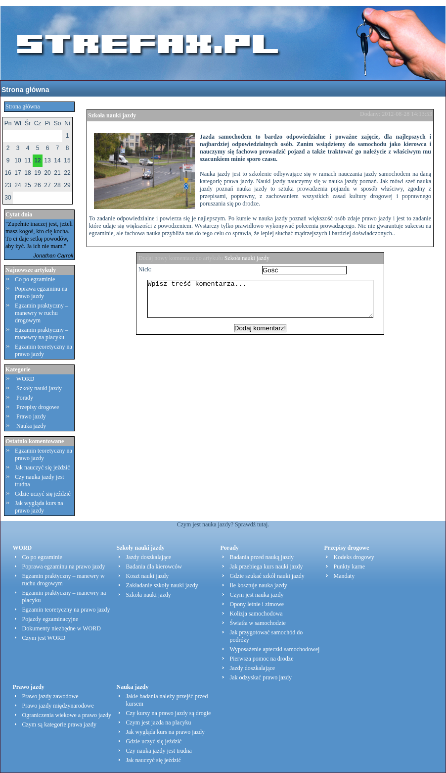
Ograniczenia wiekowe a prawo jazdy (67, 715)
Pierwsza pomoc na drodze (262, 658)
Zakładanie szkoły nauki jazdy (162, 585)
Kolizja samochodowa (256, 613)
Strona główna (25, 90)
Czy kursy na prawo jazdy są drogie (168, 713)
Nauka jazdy (31, 425)
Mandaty (344, 575)
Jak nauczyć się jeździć (42, 467)
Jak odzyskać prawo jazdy (261, 677)
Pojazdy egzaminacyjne (50, 619)
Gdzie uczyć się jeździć (43, 493)
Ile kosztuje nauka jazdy (258, 585)
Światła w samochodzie (258, 622)
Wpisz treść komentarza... (265, 302)
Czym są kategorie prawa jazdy (59, 724)
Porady (25, 397)
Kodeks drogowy (354, 557)
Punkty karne (349, 566)
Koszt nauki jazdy (147, 575)
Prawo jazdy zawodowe (50, 696)
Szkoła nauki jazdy (112, 115)
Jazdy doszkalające (149, 557)
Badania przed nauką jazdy (262, 557)
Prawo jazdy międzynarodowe (58, 705)
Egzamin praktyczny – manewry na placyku (41, 333)
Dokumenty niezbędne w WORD (61, 628)
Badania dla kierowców (154, 566)
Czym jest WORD (44, 637)
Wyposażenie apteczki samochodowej (275, 649)
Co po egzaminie (35, 279)
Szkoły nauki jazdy (39, 388)
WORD (25, 378)
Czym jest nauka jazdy (257, 594)
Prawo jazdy (31, 416)
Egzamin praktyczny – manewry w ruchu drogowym (41, 313)
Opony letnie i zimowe (257, 604)
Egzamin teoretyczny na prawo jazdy (43, 350)
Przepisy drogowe (37, 407)
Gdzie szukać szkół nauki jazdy (267, 575)
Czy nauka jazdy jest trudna (159, 750)
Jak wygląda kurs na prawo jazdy (39, 507)
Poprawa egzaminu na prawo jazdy (41, 292)
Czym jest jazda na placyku (158, 722)
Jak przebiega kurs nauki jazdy (266, 566)
